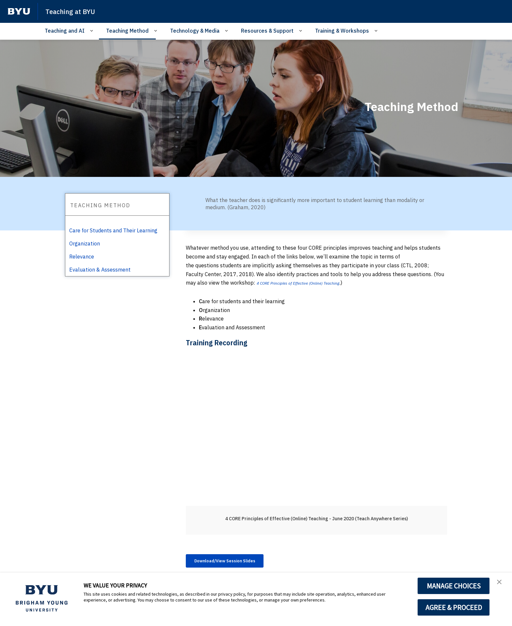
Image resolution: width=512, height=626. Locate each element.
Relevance (81, 256)
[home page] (19, 11)
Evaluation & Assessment (100, 269)
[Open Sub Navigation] (92, 31)
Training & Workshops (342, 30)
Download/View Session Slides (236, 562)
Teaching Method (127, 30)
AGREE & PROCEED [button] (453, 607)
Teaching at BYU (74, 11)
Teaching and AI (65, 30)
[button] (501, 584)
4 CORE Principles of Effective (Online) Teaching (311, 282)
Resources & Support (267, 30)
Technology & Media (194, 30)
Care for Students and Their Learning (113, 230)
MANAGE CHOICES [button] (454, 585)
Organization (84, 243)
